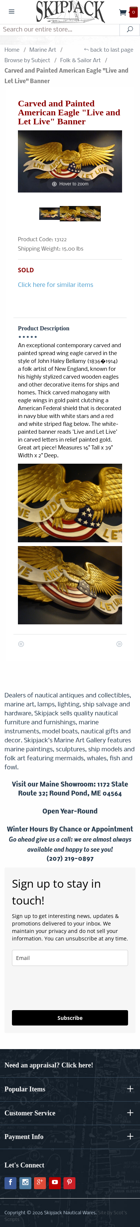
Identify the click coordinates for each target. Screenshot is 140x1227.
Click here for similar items (55, 285)
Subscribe (70, 1017)
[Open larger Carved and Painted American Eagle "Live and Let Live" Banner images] (70, 161)
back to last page (108, 50)
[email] (70, 958)
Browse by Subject (27, 61)
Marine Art (42, 50)
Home (11, 50)
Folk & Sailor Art (80, 61)
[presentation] (56, 984)
